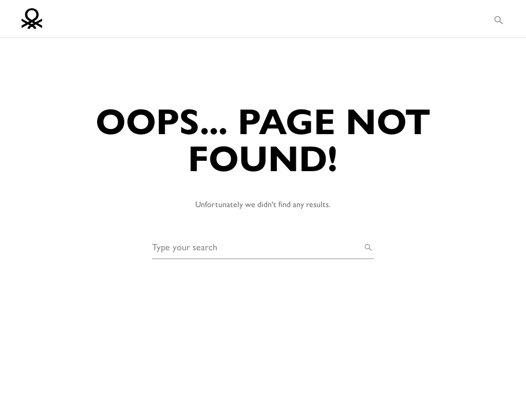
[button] (499, 18)
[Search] (369, 247)
